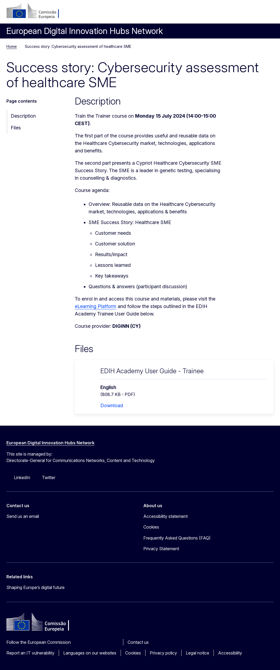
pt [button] (242, 13)
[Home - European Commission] (38, 11)
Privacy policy (163, 653)
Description (23, 116)
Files (16, 127)
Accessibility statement (165, 516)
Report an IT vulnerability (30, 653)
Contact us (138, 642)
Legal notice (197, 653)
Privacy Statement (161, 548)
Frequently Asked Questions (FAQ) (177, 538)
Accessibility (230, 653)
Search (255, 13)
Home (11, 46)
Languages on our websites (89, 653)
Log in (229, 13)
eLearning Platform (95, 306)
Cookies (133, 653)
